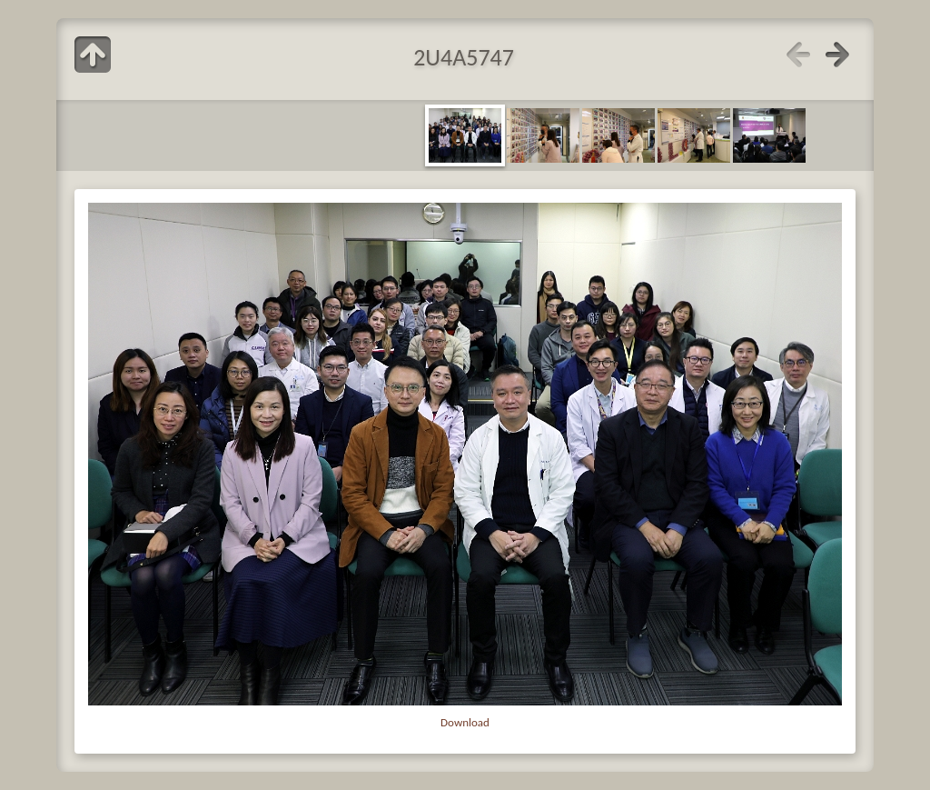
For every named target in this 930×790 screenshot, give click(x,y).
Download (465, 722)
